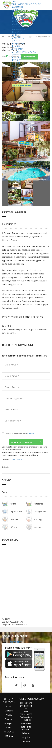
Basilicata (18, 10)
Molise (16, 35)
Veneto (16, 60)
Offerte (16, 63)
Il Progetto (18, 82)
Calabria (17, 12)
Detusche (26, 741)
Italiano (25, 733)
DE (13, 91)
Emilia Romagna (21, 18)
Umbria (16, 54)
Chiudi (14, 1)
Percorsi (17, 68)
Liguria (16, 26)
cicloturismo (15, 641)
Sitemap (8, 719)
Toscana (17, 49)
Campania (18, 15)
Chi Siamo (17, 71)
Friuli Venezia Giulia (23, 21)
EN (13, 88)
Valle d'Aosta (20, 57)
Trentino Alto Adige (24, 52)
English (25, 737)
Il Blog (15, 80)
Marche (17, 32)
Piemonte (18, 38)
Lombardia (18, 29)
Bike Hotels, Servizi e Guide (26, 4)
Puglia (16, 40)
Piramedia (25, 723)
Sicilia (16, 46)
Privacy (30, 433)
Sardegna (18, 43)
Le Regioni (8, 723)
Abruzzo (17, 7)
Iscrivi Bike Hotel (22, 85)
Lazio (15, 24)
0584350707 (16, 459)
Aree (14, 66)
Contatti (17, 77)
